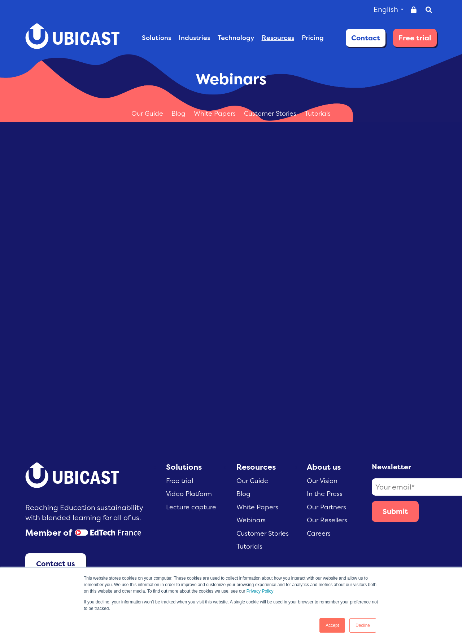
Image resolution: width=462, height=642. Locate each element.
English (389, 9)
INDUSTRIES (194, 37)
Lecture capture (191, 507)
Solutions (184, 466)
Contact (365, 38)
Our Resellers (327, 519)
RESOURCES (278, 37)
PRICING (313, 37)
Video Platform (189, 493)
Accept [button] (332, 625)
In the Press (325, 493)
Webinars (251, 519)
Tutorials (318, 113)
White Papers (215, 113)
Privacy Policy (260, 591)
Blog (179, 113)
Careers (319, 533)
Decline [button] (363, 625)
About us (324, 466)
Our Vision (322, 480)
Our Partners (326, 507)
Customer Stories (271, 113)
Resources (256, 466)
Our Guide (148, 113)
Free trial (414, 38)
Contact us (55, 563)
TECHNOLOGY (236, 37)
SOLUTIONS (156, 37)
